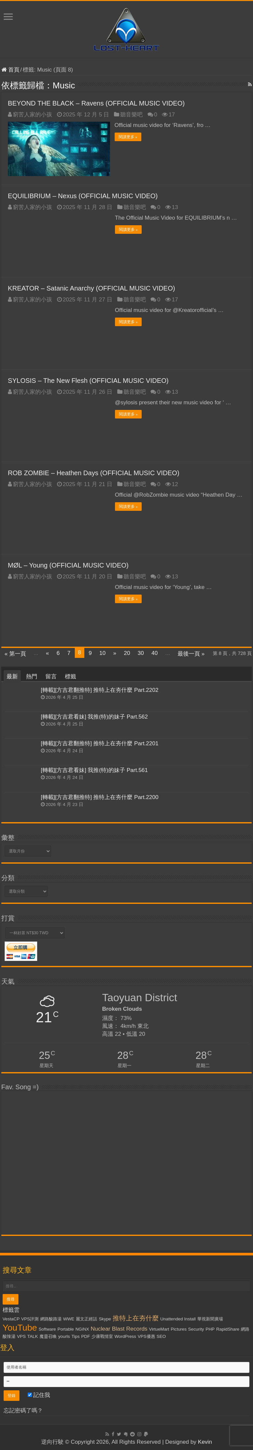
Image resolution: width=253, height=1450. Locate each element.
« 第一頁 (15, 653)
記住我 (39, 1395)
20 (127, 653)
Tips (75, 1336)
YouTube (20, 1327)
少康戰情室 (102, 1336)
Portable (66, 1328)
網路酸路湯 (51, 1318)
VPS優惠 (146, 1336)
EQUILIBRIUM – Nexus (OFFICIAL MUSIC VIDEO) (83, 195)
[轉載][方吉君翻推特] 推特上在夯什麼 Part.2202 (99, 690)
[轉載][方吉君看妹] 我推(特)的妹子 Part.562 (94, 716)
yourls (64, 1336)
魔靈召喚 (48, 1336)
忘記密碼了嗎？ (23, 1410)
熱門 (31, 676)
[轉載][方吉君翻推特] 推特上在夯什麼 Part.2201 (99, 743)
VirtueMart (159, 1328)
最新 (12, 676)
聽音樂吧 (131, 114)
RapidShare (227, 1328)
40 (155, 653)
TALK (32, 1336)
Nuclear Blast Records (119, 1328)
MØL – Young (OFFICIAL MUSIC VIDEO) (68, 565)
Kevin (205, 1441)
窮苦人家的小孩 (32, 114)
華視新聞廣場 (210, 1318)
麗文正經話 (86, 1318)
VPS (21, 1336)
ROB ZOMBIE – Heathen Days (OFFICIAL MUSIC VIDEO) (93, 472)
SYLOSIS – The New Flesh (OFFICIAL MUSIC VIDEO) (88, 380)
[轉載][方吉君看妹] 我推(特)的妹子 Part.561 (94, 770)
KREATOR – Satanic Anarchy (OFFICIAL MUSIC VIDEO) (91, 288)
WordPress (125, 1336)
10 (102, 653)
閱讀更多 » (128, 137)
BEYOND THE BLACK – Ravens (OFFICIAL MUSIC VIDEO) (96, 103)
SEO (161, 1336)
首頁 (10, 70)
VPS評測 (30, 1318)
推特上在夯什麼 (136, 1317)
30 (141, 653)
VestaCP (11, 1318)
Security (196, 1328)
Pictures (178, 1328)
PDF (85, 1336)
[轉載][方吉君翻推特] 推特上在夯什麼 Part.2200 (99, 797)
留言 (51, 676)
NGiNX (82, 1328)
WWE (68, 1318)
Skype (105, 1318)
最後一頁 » (191, 653)
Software (47, 1328)
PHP (210, 1328)
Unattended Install (177, 1318)
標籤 (70, 676)
